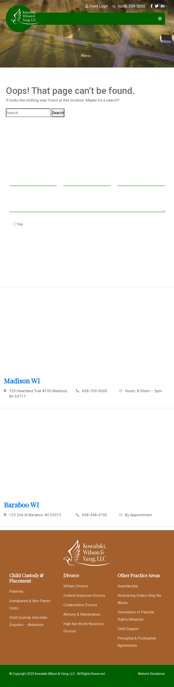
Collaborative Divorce (80, 605)
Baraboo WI (21, 504)
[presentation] (43, 246)
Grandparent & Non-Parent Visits (29, 604)
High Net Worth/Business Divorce (83, 627)
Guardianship (128, 586)
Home (85, 56)
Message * (87, 203)
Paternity (16, 591)
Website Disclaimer (151, 674)
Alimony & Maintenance (81, 614)
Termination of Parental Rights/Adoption (136, 616)
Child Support (128, 629)
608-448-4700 (94, 515)
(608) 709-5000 (128, 6)
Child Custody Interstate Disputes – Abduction (28, 621)
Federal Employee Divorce (84, 595)
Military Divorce (75, 586)
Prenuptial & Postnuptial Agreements (137, 642)
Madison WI (22, 380)
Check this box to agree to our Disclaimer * (54, 224)
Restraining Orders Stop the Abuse (139, 599)
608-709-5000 (94, 391)
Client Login (96, 6)
